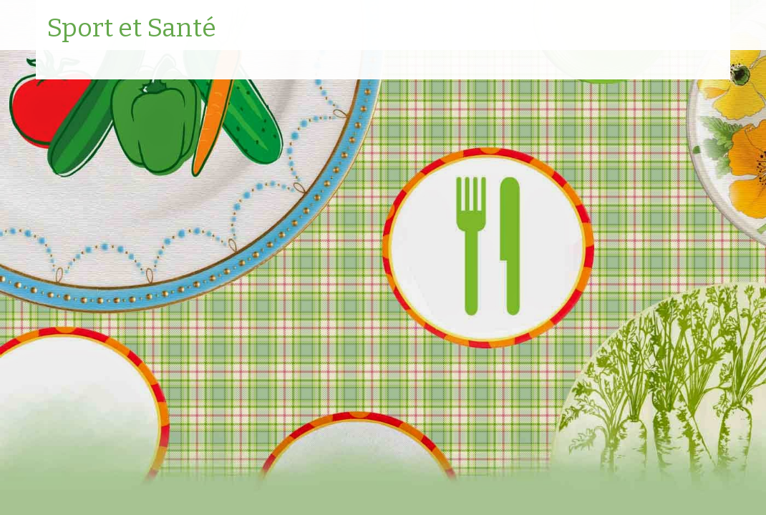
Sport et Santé (131, 28)
